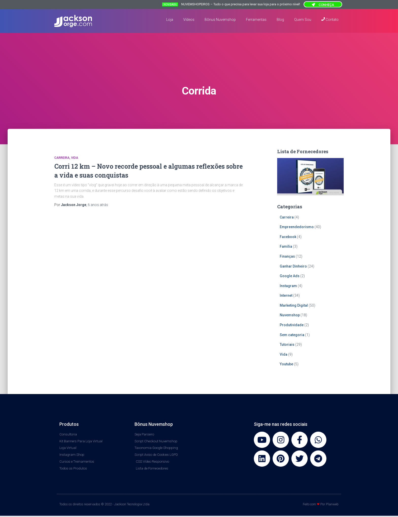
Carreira (62, 158)
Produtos (69, 424)
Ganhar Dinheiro (293, 266)
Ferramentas (256, 20)
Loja (169, 20)
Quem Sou (302, 20)
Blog (280, 20)
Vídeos (188, 20)
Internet (286, 295)
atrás (98, 205)
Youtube (286, 364)
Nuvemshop (290, 315)
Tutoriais (287, 344)
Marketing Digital (294, 305)
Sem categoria (292, 335)
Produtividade (292, 325)
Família (286, 246)
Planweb (332, 506)
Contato (330, 19)
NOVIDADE (170, 4)
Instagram (288, 286)
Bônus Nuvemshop (220, 20)
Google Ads (290, 276)
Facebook (288, 237)
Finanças (287, 256)
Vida (74, 158)
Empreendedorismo (297, 227)
